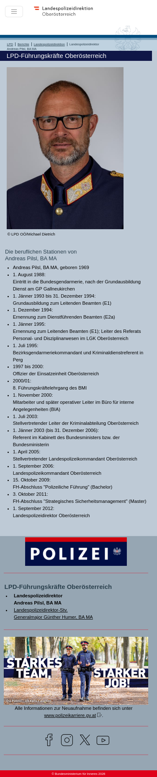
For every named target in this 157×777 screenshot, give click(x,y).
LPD (10, 44)
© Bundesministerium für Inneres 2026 (78, 774)
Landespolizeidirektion (49, 44)
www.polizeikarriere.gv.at (70, 715)
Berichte (23, 44)
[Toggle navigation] (14, 11)
